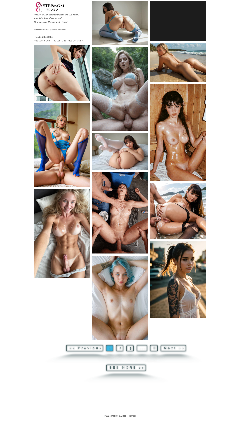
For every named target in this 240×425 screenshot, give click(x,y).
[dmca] (132, 416)
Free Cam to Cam (42, 40)
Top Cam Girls (59, 40)
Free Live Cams (75, 40)
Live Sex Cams (54, 29)
